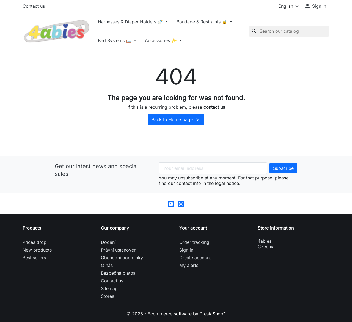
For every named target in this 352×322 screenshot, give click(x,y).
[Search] (289, 31)
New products (37, 250)
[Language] (287, 6)
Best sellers (34, 257)
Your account (193, 228)
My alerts (188, 265)
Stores (107, 296)
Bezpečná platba (118, 273)
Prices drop (34, 242)
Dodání (108, 242)
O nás (107, 265)
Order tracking (194, 242)
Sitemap (109, 288)
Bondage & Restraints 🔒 (203, 21)
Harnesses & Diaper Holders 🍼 (131, 21)
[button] (315, 6)
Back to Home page (176, 119)
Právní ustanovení (119, 250)
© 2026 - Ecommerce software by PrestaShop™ (176, 313)
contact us (214, 107)
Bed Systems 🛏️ (115, 40)
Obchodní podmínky (122, 257)
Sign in (186, 250)
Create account (195, 257)
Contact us (34, 6)
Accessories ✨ (161, 40)
